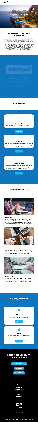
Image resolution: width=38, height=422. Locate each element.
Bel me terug (19, 368)
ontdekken (19, 131)
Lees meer (19, 86)
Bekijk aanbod (19, 21)
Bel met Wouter (19, 372)
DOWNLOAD (19, 321)
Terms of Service (17, 421)
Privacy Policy (28, 419)
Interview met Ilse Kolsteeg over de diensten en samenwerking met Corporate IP (19, 78)
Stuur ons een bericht (19, 363)
